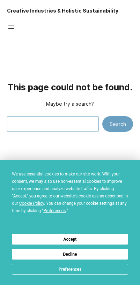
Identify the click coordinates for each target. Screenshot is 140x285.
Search (118, 124)
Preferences (70, 269)
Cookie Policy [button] (31, 203)
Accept (70, 239)
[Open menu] (11, 27)
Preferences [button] (54, 210)
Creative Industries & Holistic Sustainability (62, 11)
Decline (70, 254)
